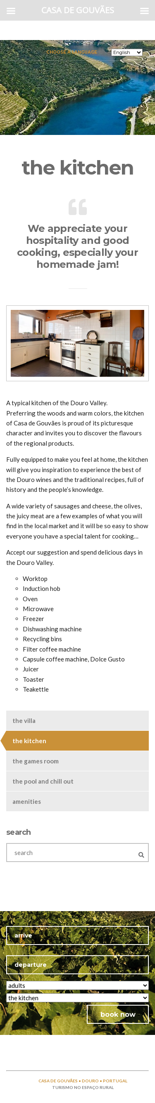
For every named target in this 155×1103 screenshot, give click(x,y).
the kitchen (29, 740)
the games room (35, 761)
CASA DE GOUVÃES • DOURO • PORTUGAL (82, 1080)
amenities (26, 801)
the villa (24, 720)
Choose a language (71, 52)
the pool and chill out (43, 781)
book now (118, 1014)
